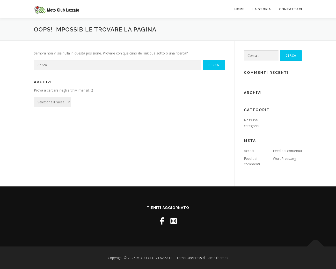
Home (239, 9)
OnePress (194, 257)
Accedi (249, 150)
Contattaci (290, 9)
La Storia (262, 9)
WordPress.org (284, 158)
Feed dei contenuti (287, 150)
